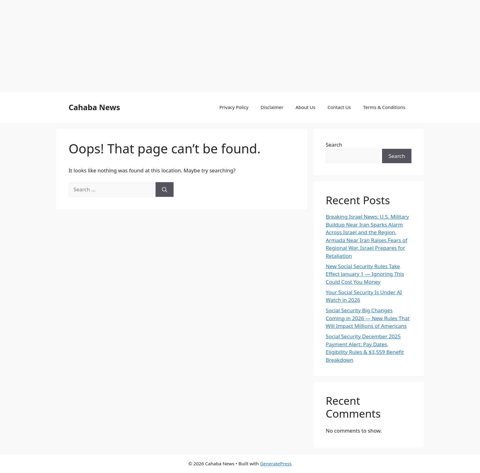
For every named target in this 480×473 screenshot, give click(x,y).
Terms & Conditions (384, 137)
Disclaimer (272, 137)
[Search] (165, 219)
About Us (305, 137)
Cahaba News (94, 137)
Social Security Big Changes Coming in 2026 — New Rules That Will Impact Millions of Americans (368, 348)
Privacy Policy (234, 137)
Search (334, 174)
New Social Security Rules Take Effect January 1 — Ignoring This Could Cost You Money (365, 304)
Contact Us (339, 137)
